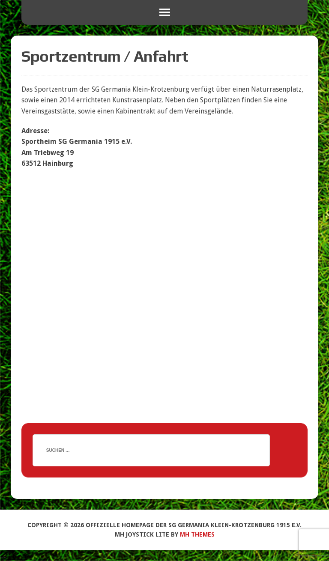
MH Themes (197, 534)
